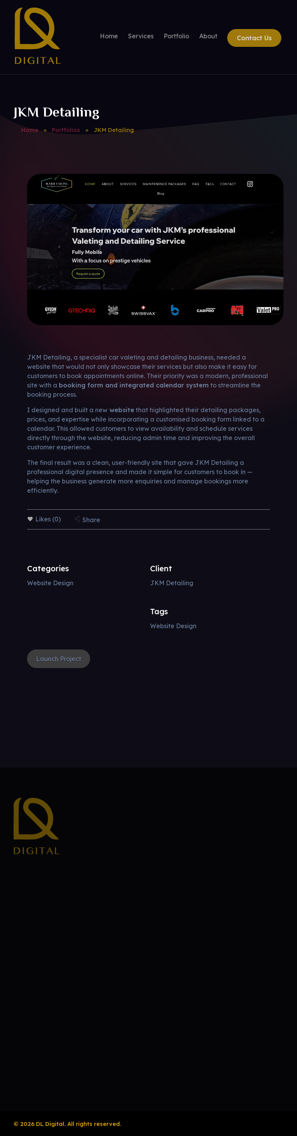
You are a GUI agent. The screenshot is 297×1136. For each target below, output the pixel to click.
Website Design (50, 583)
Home (29, 130)
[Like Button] (30, 519)
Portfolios (66, 130)
